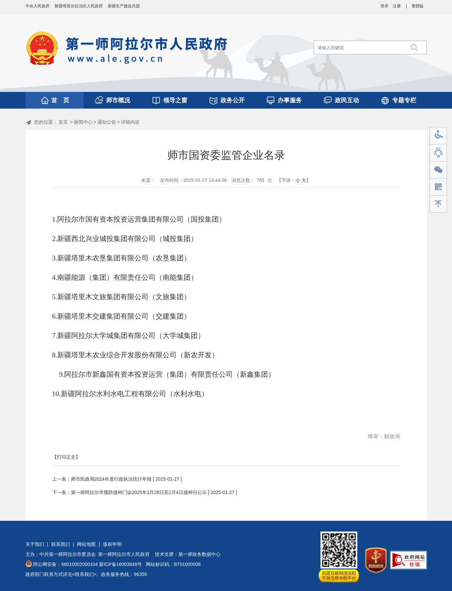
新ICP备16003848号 (120, 564)
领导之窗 (175, 100)
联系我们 (60, 544)
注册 (397, 6)
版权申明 (112, 544)
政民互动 (347, 100)
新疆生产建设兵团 (124, 6)
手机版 (438, 187)
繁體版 (418, 6)
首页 (63, 122)
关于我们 (34, 544)
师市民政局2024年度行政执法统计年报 (111, 479)
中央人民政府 (37, 6)
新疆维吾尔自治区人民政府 (79, 6)
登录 (384, 6)
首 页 (60, 100)
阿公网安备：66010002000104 (65, 564)
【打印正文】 (66, 457)
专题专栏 (404, 100)
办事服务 (290, 100)
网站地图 (86, 544)
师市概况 (118, 100)
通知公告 (106, 122)
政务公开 (232, 100)
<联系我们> (84, 574)
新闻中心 (83, 122)
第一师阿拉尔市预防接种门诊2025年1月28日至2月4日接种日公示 (139, 492)
